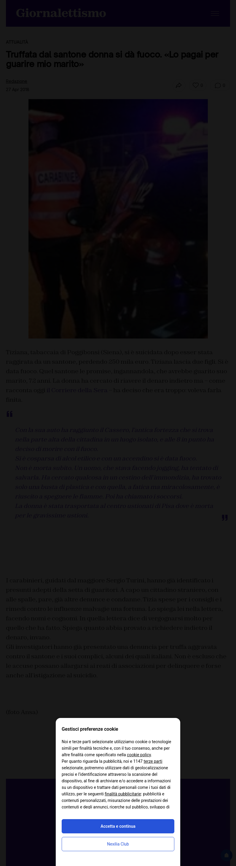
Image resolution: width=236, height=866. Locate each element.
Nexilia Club (118, 844)
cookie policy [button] (139, 754)
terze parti (152, 761)
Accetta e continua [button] (118, 826)
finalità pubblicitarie (123, 794)
